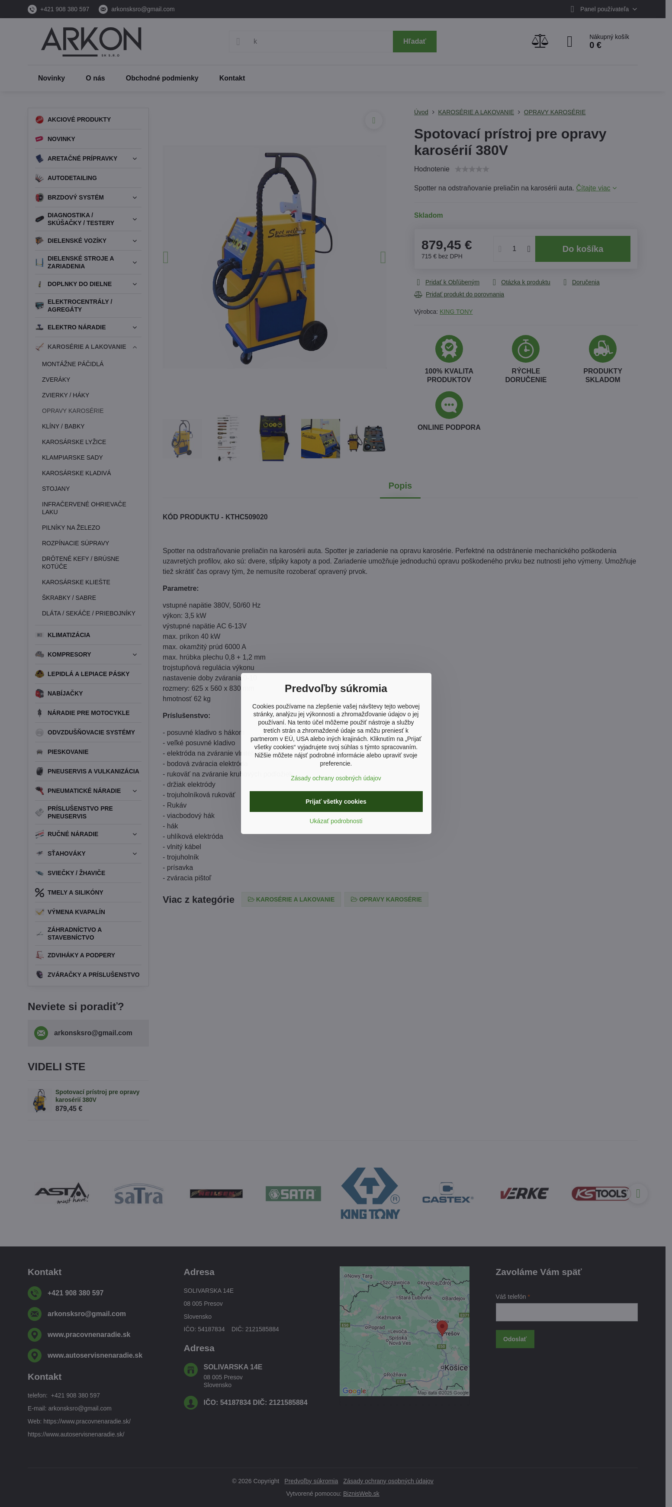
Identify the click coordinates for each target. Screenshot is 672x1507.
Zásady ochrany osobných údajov (336, 778)
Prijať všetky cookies (336, 801)
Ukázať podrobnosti (336, 821)
